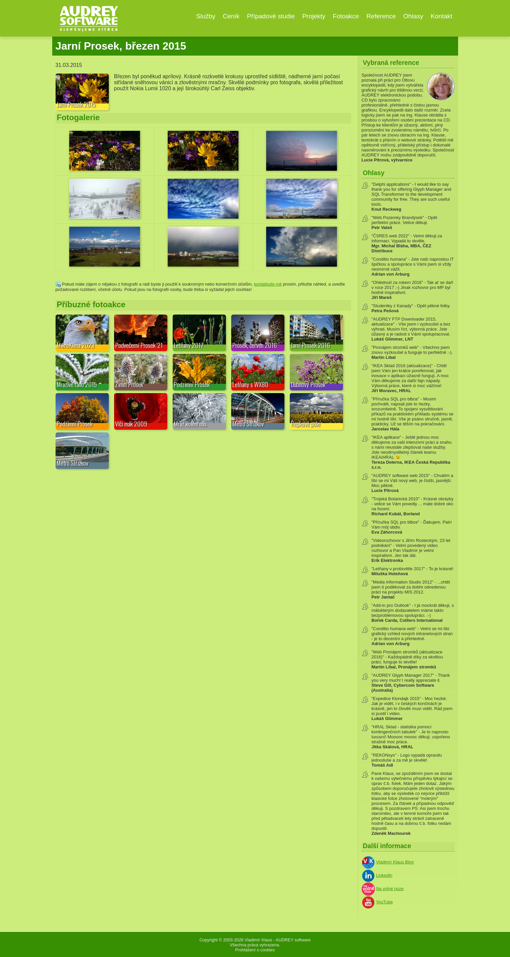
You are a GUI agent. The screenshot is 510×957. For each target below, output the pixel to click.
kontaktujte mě (268, 284)
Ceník (231, 16)
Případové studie (271, 16)
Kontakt (441, 16)
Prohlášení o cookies (255, 949)
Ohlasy (413, 16)
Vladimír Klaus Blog (395, 861)
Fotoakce (346, 16)
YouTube (384, 901)
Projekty (313, 16)
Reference (381, 16)
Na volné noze (390, 888)
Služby (206, 16)
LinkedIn (384, 875)
